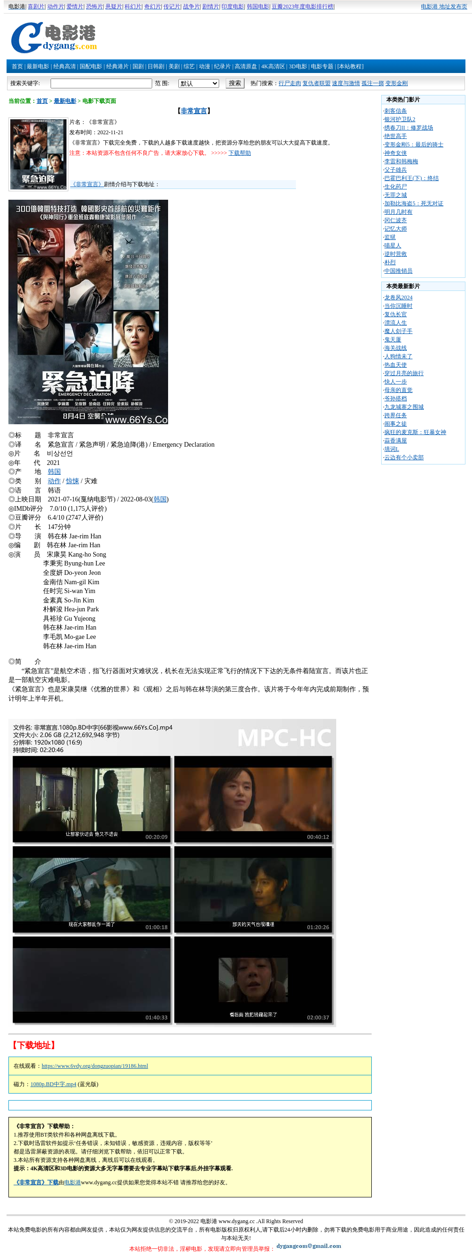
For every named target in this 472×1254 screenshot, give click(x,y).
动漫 (204, 66)
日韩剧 (156, 66)
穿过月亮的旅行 (404, 373)
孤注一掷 (372, 83)
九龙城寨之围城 (404, 407)
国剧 (138, 66)
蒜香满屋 (395, 440)
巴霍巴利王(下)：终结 (411, 178)
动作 (54, 481)
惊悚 (72, 481)
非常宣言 (194, 111)
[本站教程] (350, 66)
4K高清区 (273, 66)
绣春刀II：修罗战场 (408, 127)
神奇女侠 (395, 153)
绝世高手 (395, 136)
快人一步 (395, 381)
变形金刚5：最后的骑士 (413, 144)
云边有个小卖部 (404, 457)
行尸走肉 (290, 83)
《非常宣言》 (87, 184)
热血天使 (395, 365)
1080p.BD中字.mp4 (53, 1084)
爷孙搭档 (395, 398)
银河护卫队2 (399, 119)
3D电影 (298, 66)
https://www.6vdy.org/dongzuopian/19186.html (95, 1066)
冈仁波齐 (395, 220)
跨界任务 (395, 415)
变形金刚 (396, 83)
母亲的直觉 (398, 390)
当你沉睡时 (398, 306)
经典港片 (117, 66)
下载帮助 (240, 153)
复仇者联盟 (316, 83)
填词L (391, 449)
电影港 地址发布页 (444, 6)
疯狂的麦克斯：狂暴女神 (415, 432)
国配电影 (91, 66)
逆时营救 (395, 254)
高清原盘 (246, 66)
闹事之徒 (395, 423)
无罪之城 (395, 195)
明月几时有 (398, 212)
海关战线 (395, 348)
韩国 (54, 471)
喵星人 (392, 245)
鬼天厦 (392, 339)
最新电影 (38, 66)
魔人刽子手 (398, 331)
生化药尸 (395, 186)
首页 (17, 66)
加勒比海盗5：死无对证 (413, 203)
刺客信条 (395, 111)
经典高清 (64, 66)
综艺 (189, 66)
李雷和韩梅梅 (401, 161)
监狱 (390, 237)
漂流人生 (395, 322)
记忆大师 (395, 228)
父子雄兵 (395, 170)
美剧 (174, 66)
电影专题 (322, 66)
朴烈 (390, 262)
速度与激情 (346, 83)
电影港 (72, 1182)
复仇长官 (395, 314)
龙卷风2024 (398, 297)
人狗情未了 (398, 356)
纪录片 (222, 66)
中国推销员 (398, 271)
